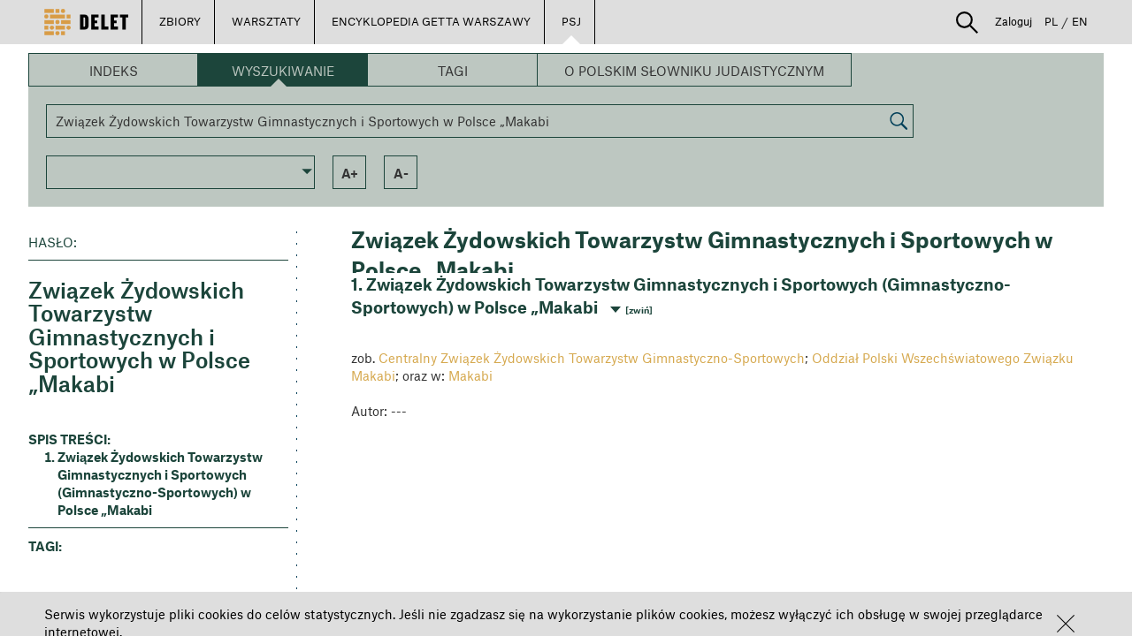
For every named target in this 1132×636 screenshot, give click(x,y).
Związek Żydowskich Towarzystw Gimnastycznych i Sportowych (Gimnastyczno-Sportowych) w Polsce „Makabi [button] (160, 483)
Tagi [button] (453, 71)
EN (1080, 21)
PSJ (571, 21)
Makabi (470, 375)
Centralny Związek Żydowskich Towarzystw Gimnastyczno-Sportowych (592, 358)
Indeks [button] (113, 71)
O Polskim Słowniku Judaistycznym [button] (694, 71)
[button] (1066, 623)
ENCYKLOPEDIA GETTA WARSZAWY (431, 21)
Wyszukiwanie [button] (283, 71)
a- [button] (401, 173)
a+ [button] (349, 173)
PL (1051, 21)
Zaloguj (1013, 21)
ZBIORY (180, 21)
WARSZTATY (266, 21)
